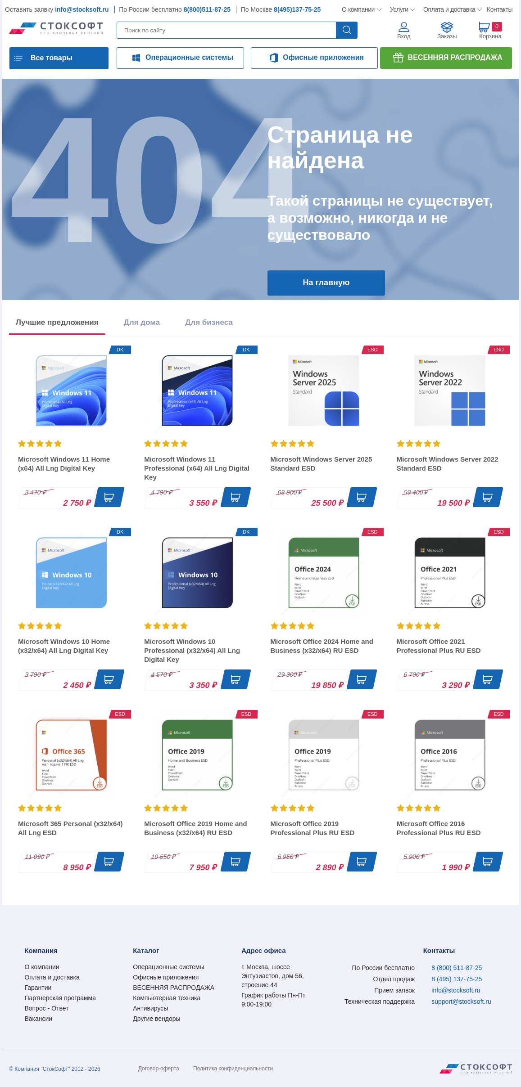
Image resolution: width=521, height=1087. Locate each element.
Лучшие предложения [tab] (57, 322)
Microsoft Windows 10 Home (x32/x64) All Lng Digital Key (64, 646)
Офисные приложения (323, 57)
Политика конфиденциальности (233, 1068)
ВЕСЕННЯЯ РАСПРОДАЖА (455, 57)
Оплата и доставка (447, 9)
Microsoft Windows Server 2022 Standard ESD (447, 463)
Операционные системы (189, 57)
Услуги (399, 9)
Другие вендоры (156, 1018)
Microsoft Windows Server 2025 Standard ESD (321, 463)
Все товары (51, 58)
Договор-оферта (158, 1068)
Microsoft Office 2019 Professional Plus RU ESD (313, 828)
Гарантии (37, 987)
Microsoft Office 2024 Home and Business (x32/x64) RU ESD (322, 646)
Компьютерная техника (166, 998)
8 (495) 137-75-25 (456, 979)
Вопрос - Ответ (46, 1008)
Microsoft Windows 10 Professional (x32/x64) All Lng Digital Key (192, 650)
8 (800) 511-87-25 (456, 967)
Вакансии (38, 1018)
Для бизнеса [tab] (209, 322)
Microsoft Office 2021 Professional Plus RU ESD (439, 646)
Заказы (447, 36)
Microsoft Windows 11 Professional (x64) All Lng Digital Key (196, 468)
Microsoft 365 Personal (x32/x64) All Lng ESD (70, 828)
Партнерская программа (60, 998)
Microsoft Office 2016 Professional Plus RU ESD (439, 828)
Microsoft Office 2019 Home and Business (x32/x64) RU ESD (195, 828)
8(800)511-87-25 (207, 9)
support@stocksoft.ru (461, 1001)
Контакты (499, 9)
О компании (359, 9)
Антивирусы (150, 1008)
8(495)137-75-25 (297, 9)
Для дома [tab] (142, 322)
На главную (326, 282)
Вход (403, 36)
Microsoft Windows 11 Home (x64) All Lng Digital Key (64, 463)
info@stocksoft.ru (82, 9)
